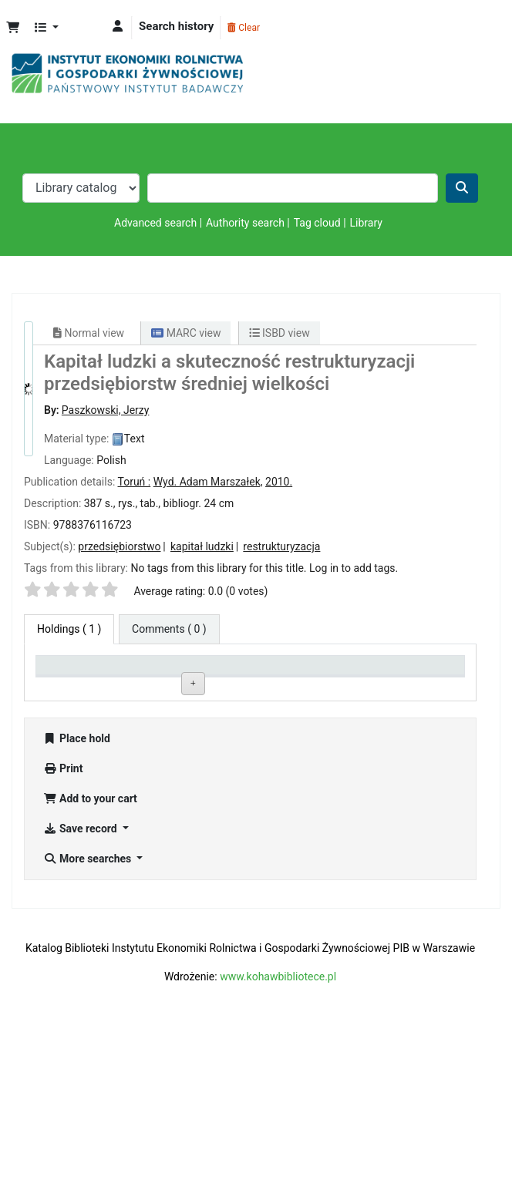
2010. (278, 482)
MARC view (186, 333)
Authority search (245, 223)
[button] (12, 28)
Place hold (76, 901)
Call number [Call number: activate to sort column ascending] (243, 685)
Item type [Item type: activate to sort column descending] (65, 685)
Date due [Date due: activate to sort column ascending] (408, 685)
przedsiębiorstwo (119, 546)
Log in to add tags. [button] (353, 568)
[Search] (462, 188)
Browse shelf (249, 732)
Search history (176, 26)
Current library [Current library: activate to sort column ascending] (147, 678)
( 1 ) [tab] (69, 629)
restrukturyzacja (281, 546)
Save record (81, 991)
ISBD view (279, 333)
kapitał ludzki (202, 546)
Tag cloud (317, 223)
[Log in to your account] (117, 26)
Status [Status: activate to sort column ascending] (317, 685)
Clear (243, 27)
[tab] (169, 629)
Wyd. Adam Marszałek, (208, 482)
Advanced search (155, 223)
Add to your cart (90, 961)
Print (63, 931)
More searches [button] (88, 1021)
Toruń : (133, 482)
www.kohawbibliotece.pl (278, 1139)
